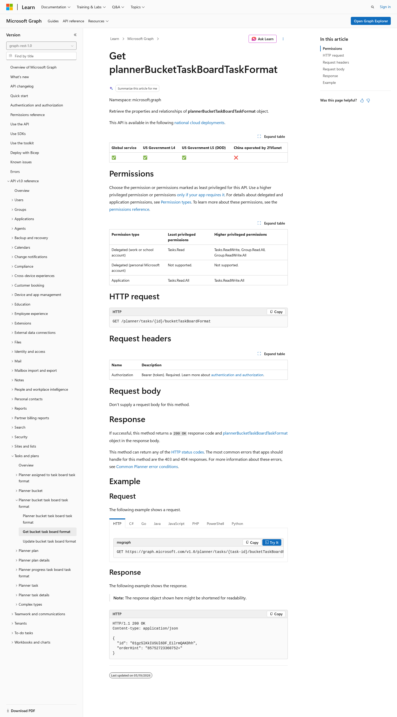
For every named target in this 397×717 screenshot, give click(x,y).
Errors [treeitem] (15, 171)
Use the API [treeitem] (19, 123)
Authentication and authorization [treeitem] (36, 105)
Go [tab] (143, 523)
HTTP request (333, 55)
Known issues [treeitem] (21, 161)
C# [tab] (131, 523)
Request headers (336, 62)
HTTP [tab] (117, 523)
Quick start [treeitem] (19, 95)
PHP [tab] (195, 523)
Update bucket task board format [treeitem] (49, 541)
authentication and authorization (237, 374)
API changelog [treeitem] (21, 86)
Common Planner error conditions (147, 466)
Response (330, 75)
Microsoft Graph (140, 38)
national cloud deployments (199, 122)
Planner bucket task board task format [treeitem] (47, 519)
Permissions (332, 48)
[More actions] (283, 39)
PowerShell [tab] (215, 523)
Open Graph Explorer (371, 20)
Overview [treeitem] (22, 190)
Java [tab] (157, 523)
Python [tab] (237, 523)
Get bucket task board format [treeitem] (46, 531)
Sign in (385, 6)
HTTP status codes (187, 452)
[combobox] (41, 46)
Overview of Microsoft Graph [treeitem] (33, 67)
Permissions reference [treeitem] (27, 114)
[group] (198, 552)
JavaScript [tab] (176, 523)
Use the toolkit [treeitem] (22, 142)
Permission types (176, 202)
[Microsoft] (9, 7)
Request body (334, 68)
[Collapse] (75, 34)
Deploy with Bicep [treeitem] (24, 152)
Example (329, 82)
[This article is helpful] (362, 100)
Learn (114, 38)
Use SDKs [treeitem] (18, 133)
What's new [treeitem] (19, 76)
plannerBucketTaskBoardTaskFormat (255, 433)
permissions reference (129, 209)
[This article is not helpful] (368, 100)
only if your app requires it (200, 194)
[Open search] (372, 7)
